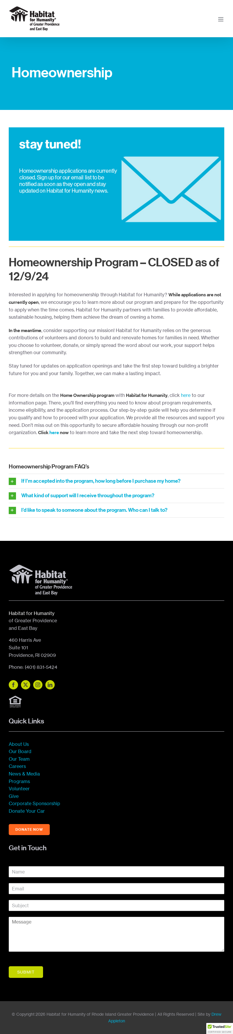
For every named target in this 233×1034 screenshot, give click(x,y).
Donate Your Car (27, 811)
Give (14, 796)
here (186, 395)
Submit (26, 971)
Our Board (20, 751)
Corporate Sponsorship (34, 803)
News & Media (24, 774)
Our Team (19, 759)
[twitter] (25, 684)
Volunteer (19, 788)
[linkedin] (50, 684)
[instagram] (37, 684)
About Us (19, 744)
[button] (219, 1028)
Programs (19, 781)
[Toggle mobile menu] (221, 19)
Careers (17, 766)
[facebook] (13, 684)
